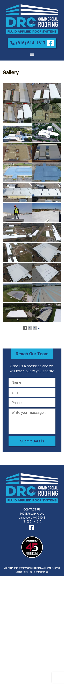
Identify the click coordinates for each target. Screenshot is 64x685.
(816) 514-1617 (27, 42)
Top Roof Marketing (38, 571)
